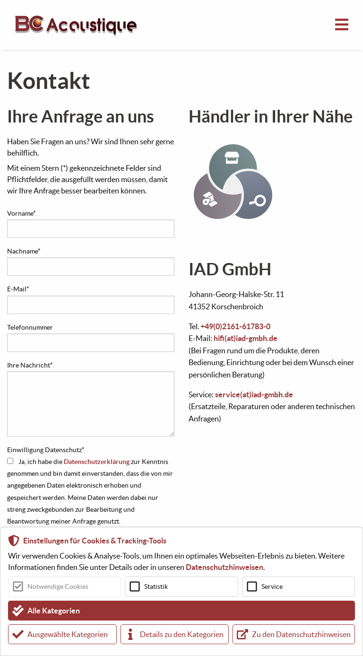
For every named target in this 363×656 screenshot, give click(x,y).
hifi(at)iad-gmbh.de (245, 338)
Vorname (21, 213)
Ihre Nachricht (30, 365)
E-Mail (18, 289)
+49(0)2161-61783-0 (235, 326)
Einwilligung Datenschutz (46, 450)
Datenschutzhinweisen (224, 567)
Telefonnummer (30, 327)
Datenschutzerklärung (97, 461)
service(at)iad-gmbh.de (254, 394)
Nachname (24, 251)
